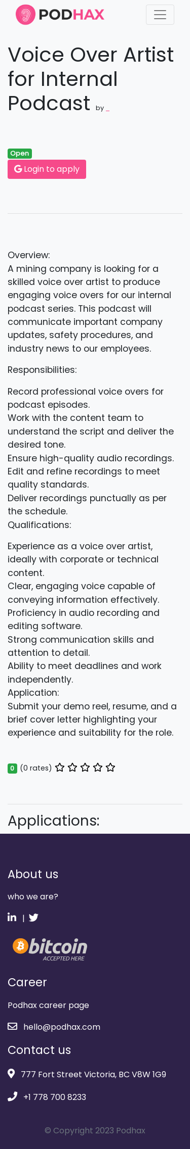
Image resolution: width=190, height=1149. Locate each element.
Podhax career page (48, 1005)
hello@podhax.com (54, 1027)
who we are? (33, 896)
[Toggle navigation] (160, 15)
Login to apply (47, 169)
